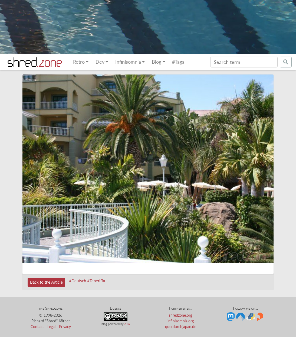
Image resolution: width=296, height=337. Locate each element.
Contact (37, 326)
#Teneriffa (96, 280)
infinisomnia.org (180, 321)
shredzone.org (180, 315)
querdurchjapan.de (180, 326)
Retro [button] (79, 62)
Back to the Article (46, 282)
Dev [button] (100, 62)
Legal (51, 326)
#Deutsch (77, 280)
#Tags (178, 62)
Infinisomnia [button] (128, 62)
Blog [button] (156, 62)
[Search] (244, 62)
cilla (127, 324)
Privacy (65, 326)
